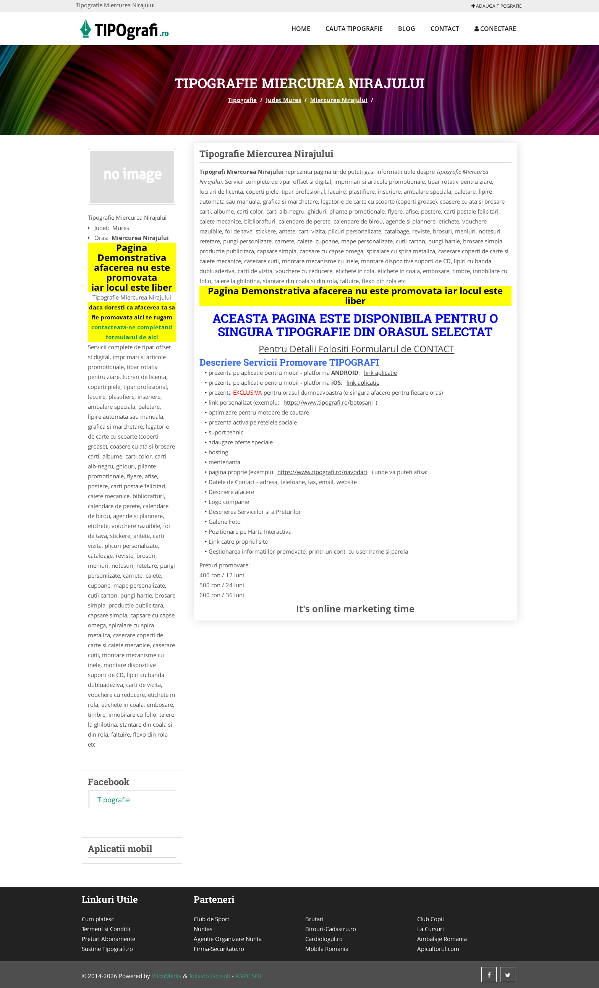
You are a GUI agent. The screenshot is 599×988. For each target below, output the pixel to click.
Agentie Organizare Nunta (228, 939)
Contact (445, 28)
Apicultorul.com (438, 948)
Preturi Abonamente (108, 939)
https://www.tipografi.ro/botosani (328, 402)
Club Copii (430, 919)
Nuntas (203, 929)
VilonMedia (166, 976)
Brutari (314, 919)
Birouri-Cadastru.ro (330, 929)
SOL (257, 976)
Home (300, 28)
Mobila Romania (326, 948)
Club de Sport (211, 919)
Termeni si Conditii (106, 929)
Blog (406, 28)
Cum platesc (98, 919)
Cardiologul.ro (324, 939)
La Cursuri (430, 929)
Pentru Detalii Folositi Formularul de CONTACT (356, 348)
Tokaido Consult (209, 976)
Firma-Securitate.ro (219, 948)
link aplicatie (380, 372)
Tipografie (242, 100)
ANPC (242, 976)
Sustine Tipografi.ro (107, 948)
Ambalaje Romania (442, 939)
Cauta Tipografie (354, 28)
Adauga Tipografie (496, 6)
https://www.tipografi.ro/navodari (322, 472)
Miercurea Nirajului (338, 100)
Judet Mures (283, 100)
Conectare (495, 28)
